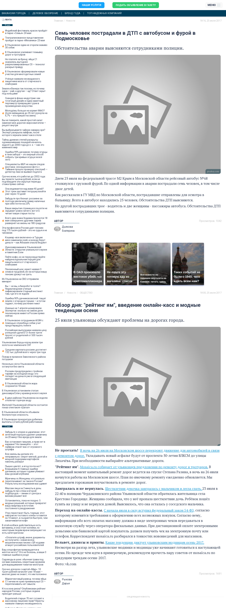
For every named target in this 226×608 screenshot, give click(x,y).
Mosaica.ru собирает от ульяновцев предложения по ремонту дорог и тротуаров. (145, 467)
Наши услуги (90, 5)
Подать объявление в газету (135, 5)
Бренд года (78, 13)
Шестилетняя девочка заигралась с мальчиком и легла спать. (155, 488)
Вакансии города (14, 13)
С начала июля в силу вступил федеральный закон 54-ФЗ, (150, 510)
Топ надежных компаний (112, 13)
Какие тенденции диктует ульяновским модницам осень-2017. (156, 542)
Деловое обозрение (48, 13)
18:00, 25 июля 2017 (211, 293)
